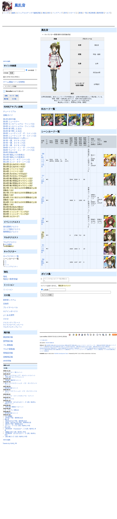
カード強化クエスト (12, 229)
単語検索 (92, 13)
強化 (5, 276)
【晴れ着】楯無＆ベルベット (14, 407)
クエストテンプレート (11, 322)
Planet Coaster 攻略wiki (103, 346)
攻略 (6, 95)
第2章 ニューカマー (11, 121)
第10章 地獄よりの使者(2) (13, 157)
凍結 (44, 13)
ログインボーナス (10, 311)
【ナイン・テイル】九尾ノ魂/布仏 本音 (17, 425)
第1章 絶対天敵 (9, 119)
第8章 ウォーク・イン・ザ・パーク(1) (18, 147)
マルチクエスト (10, 242)
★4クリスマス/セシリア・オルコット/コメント (20, 375)
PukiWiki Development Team (61, 353)
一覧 (85, 13)
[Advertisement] (46, 19)
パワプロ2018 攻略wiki (108, 349)
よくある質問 (8, 315)
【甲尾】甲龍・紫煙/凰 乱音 (14, 418)
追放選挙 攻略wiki (50, 345)
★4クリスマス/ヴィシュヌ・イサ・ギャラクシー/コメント (21, 384)
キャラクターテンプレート (13, 325)
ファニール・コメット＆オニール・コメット (19, 395)
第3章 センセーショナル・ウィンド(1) (18, 124)
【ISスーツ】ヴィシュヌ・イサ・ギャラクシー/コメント (21, 391)
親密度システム (9, 300)
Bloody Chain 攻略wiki (54, 349)
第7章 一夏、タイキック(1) (14, 140)
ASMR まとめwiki (64, 346)
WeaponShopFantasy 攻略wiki (47, 348)
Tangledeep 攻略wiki (74, 346)
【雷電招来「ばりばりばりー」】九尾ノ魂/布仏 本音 (20, 434)
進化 (6, 279)
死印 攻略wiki (72, 345)
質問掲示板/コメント (11, 413)
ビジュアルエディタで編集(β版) (29, 13)
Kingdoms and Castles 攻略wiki (89, 346)
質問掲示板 (8, 341)
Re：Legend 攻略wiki (60, 348)
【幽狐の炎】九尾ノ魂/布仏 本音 (15, 432)
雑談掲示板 (8, 337)
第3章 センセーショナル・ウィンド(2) (18, 126)
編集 (13, 13)
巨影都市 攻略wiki (105, 345)
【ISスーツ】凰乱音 (42, 248)
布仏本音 (7, 427)
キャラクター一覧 (11, 256)
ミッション (8, 289)
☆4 (5, 263)
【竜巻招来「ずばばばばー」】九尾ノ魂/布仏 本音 (20, 429)
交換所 (6, 304)
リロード (72, 13)
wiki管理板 (7, 361)
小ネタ (6, 319)
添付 (65, 13)
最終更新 (100, 13)
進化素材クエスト (11, 227)
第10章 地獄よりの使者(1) (13, 155)
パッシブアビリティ (11, 266)
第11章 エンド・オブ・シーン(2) (16, 162)
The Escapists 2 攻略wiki (72, 348)
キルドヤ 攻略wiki (65, 349)
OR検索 (5, 73)
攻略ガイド (8, 115)
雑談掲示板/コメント (11, 388)
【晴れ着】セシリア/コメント (14, 377)
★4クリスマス (9, 399)
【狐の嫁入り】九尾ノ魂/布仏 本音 (16, 436)
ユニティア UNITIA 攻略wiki (86, 348)
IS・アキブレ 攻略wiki (12, 410)
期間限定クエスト (11, 232)
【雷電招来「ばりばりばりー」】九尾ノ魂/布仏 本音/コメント (20, 402)
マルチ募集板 (9, 349)
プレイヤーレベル (10, 307)
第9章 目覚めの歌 (10, 152)
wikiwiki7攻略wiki (50, 342)
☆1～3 (6, 264)
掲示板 (6, 99)
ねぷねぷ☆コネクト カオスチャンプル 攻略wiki (88, 345)
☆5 (5, 261)
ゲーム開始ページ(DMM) (14, 82)
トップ (5, 13)
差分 (49, 13)
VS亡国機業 (8, 244)
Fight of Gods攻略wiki (98, 348)
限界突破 (14, 279)
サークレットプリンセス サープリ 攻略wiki (80, 349)
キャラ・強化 (14, 95)
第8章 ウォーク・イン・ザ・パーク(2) (18, 150)
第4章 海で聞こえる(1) (12, 128)
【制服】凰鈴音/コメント (13, 380)
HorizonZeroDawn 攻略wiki (62, 345)
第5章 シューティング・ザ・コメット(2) (19, 136)
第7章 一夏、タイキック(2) (14, 143)
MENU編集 (6, 61)
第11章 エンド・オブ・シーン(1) (16, 159)
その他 (14, 99)
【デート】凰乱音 (42, 179)
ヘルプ (107, 13)
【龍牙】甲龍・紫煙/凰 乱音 (14, 424)
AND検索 (31, 70)
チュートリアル (9, 111)
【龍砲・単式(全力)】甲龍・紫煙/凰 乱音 (18, 422)
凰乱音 (19, 5)
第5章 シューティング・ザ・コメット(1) (19, 133)
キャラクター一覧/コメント (14, 372)
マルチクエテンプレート (12, 327)
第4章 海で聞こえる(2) (12, 131)
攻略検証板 (8, 357)
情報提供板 (8, 353)
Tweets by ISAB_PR (10, 443)
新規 (80, 13)
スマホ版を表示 (43, 340)
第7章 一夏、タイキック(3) (14, 145)
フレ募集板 (8, 345)
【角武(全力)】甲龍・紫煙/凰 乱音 (16, 421)
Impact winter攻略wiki (54, 346)
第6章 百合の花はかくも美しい (15, 138)
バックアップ (57, 13)
